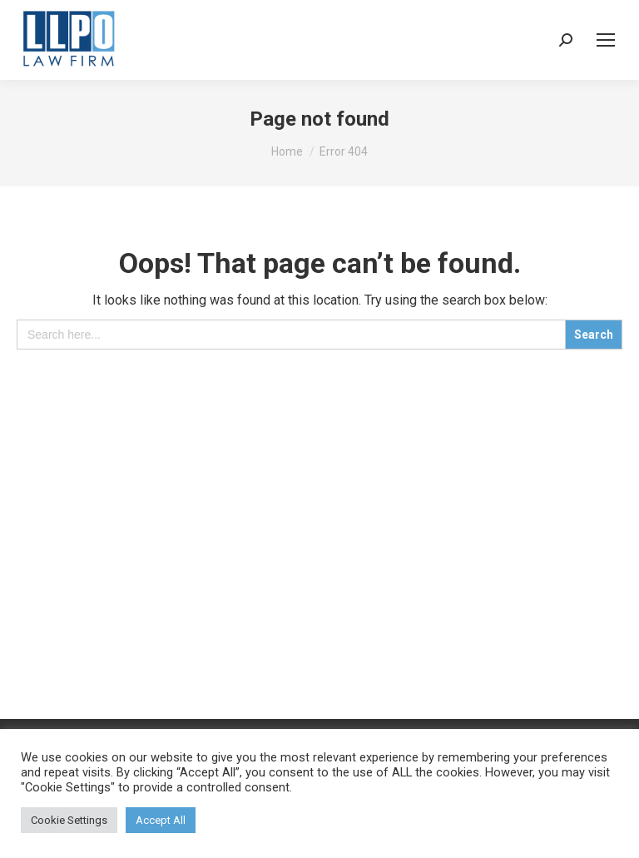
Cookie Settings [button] (69, 820)
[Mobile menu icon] (605, 40)
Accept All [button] (161, 820)
